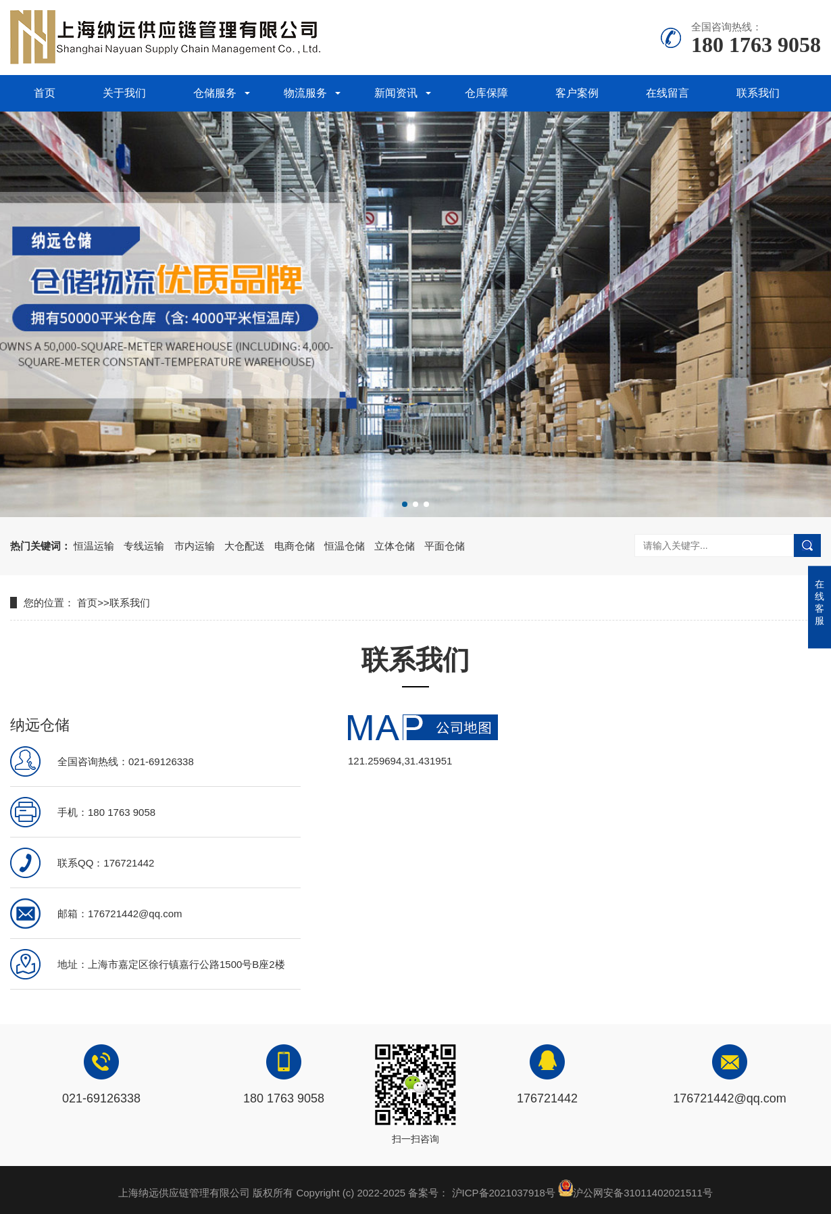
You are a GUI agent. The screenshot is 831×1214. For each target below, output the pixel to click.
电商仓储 (294, 546)
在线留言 (667, 93)
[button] (404, 504)
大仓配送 (244, 546)
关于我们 (124, 93)
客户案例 (577, 93)
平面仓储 (444, 546)
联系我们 (758, 93)
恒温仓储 (344, 546)
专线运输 (144, 546)
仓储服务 (214, 93)
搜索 (807, 545)
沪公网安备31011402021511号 (643, 1192)
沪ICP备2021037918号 (503, 1192)
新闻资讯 (396, 93)
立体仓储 (394, 546)
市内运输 (194, 546)
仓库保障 (486, 93)
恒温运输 (94, 546)
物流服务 (305, 93)
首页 (44, 93)
